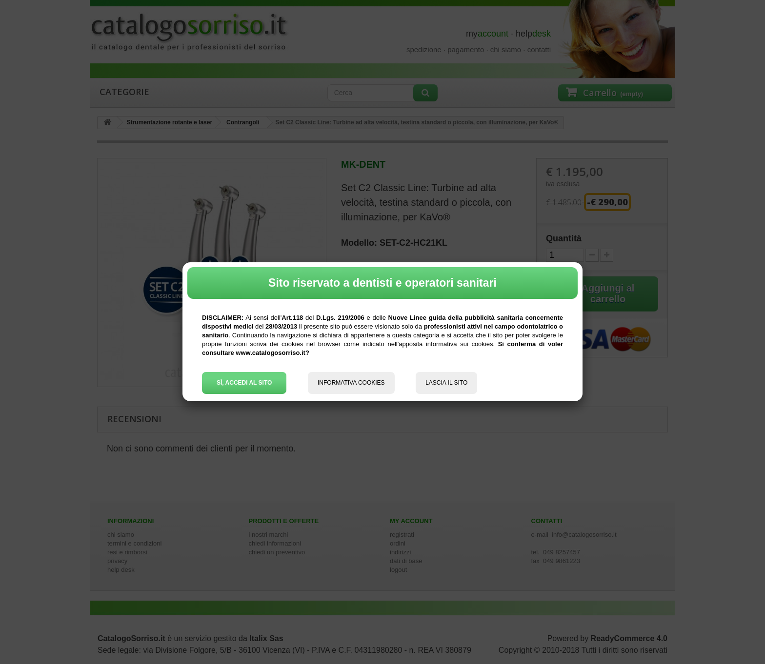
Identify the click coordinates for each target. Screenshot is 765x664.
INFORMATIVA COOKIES (351, 382)
